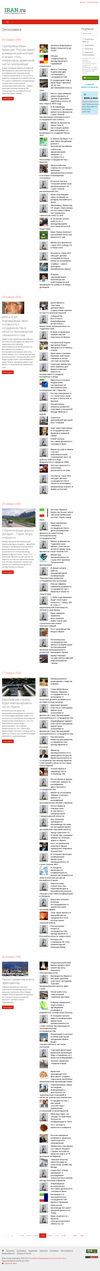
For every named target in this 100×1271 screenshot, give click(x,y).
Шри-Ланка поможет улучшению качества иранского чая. (61, 234)
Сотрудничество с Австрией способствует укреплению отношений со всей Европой (54, 1105)
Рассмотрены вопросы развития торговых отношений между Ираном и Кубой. (56, 409)
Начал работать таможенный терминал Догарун (60, 994)
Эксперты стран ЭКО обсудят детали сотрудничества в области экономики (61, 257)
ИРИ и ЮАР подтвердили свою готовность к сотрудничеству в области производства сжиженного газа (17, 326)
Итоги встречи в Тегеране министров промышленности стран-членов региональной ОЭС (55, 186)
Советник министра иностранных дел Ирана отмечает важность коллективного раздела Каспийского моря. (55, 370)
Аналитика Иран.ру (88, 40)
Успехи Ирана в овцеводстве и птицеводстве (58, 771)
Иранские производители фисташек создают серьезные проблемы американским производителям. (56, 1076)
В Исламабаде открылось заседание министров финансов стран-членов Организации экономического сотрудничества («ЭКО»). (56, 113)
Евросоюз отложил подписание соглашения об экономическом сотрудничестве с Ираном (54, 385)
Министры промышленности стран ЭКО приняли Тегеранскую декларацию (54, 559)
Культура (44, 1250)
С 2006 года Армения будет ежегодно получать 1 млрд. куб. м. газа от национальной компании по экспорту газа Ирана (55, 603)
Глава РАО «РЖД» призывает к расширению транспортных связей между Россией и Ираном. (55, 1175)
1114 (36, 1235)
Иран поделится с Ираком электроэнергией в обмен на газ (60, 1220)
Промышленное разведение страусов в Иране (61, 681)
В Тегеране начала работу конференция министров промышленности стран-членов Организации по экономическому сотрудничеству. (55, 1023)
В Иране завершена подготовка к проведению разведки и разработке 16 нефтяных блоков (55, 1007)
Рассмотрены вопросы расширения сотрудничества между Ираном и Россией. (55, 741)
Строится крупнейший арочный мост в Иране (62, 420)
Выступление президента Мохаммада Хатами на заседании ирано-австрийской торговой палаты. (55, 824)
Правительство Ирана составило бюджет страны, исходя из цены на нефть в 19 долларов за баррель (56, 1151)
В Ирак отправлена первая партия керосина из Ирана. (60, 334)
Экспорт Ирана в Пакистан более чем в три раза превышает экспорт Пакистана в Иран (56, 514)
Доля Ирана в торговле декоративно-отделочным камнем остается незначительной (55, 307)
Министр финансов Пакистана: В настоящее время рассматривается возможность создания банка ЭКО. (54, 129)
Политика (87, 49)
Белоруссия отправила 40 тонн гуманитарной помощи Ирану (60, 943)
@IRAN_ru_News (91, 98)
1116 (49, 1235)
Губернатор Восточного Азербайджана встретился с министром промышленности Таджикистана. (54, 322)
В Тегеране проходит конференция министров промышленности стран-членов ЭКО (55, 859)
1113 (29, 1235)
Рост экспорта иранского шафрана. (61, 1126)
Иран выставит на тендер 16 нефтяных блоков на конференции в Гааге (61, 1118)
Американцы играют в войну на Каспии (62, 487)
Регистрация (93, 2)
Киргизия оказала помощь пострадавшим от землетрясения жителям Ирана (54, 904)
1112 (22, 1235)
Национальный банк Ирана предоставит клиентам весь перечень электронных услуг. (55, 967)
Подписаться (90, 78)
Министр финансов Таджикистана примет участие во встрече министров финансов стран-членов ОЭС (54, 546)
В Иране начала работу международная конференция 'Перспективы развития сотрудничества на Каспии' (53, 574)
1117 (56, 1235)
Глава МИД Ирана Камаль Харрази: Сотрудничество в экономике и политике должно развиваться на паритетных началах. (55, 695)
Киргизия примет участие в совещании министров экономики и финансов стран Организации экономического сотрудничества (56, 711)
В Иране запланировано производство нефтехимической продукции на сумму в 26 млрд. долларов (55, 280)
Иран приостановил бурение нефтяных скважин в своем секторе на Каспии (61, 357)
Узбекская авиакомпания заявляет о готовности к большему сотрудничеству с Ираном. (53, 155)
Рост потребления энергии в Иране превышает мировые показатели (61, 847)
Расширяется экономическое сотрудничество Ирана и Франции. (60, 1198)
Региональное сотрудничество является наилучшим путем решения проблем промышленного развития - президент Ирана (55, 646)
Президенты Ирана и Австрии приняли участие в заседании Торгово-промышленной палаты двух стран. (55, 982)
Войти (82, 2)
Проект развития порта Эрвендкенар (18, 981)
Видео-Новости (8, 1253)
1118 (63, 1235)
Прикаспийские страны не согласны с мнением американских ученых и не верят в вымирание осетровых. (56, 171)
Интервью (54, 1250)
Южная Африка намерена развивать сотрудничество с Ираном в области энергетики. (55, 589)
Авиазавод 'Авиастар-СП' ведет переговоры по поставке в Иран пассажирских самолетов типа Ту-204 (56, 210)
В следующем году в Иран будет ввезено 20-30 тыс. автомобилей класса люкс (55, 85)
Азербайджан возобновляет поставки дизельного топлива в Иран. (61, 1187)
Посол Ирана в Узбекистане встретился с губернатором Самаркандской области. (52, 810)
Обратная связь (9, 1263)
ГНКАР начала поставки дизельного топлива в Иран (61, 441)
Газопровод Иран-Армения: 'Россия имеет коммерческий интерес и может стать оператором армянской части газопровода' (18, 55)
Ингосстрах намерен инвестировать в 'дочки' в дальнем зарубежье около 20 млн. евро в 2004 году (55, 98)
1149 (75, 1235)
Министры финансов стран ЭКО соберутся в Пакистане (61, 245)
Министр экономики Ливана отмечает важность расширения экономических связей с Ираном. (56, 797)
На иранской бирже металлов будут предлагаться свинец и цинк (61, 346)
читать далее (7, 99)
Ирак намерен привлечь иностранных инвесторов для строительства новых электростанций (53, 619)
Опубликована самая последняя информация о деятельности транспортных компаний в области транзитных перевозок (55, 1091)
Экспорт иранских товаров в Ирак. (60, 1062)
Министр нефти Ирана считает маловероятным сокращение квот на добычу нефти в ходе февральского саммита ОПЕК (56, 455)
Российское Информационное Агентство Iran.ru (47, 1258)
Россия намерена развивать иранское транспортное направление (61, 1139)
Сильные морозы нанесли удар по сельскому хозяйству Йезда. (61, 1163)
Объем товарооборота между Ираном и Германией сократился (53, 61)
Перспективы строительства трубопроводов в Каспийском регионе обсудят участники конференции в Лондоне (56, 889)
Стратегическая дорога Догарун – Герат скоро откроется (18, 534)
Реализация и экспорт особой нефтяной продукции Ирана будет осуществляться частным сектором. (56, 1040)
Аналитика (32, 1250)
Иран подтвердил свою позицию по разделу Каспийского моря (61, 198)
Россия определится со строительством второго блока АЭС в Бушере (61, 397)
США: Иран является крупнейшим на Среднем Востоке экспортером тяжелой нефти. (55, 917)
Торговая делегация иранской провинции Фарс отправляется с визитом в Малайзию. (62, 1054)
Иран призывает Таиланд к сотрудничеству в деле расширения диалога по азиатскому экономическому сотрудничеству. (54, 530)
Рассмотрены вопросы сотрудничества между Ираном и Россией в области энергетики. (55, 931)
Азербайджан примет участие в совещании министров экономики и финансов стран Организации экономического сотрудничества (56, 727)
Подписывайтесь (89, 101)
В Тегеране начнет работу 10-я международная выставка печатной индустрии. (54, 223)
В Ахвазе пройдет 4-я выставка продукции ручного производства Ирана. (61, 142)
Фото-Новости (67, 1250)
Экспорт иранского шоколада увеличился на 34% (60, 468)
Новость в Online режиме (88, 53)
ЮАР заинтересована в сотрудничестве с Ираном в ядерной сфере (61, 432)
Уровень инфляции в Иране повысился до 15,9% (61, 48)
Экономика (88, 45)
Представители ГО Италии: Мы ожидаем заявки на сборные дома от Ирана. (61, 836)
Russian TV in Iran (24, 1253)
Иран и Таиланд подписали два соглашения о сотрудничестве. (59, 73)
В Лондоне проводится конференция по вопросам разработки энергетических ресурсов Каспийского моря (56, 874)
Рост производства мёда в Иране (60, 630)
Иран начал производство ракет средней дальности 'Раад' (61, 1209)
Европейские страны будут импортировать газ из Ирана (17, 703)
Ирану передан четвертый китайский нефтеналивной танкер (62, 659)
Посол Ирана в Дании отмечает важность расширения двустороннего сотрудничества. (55, 784)
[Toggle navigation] (7, 22)
